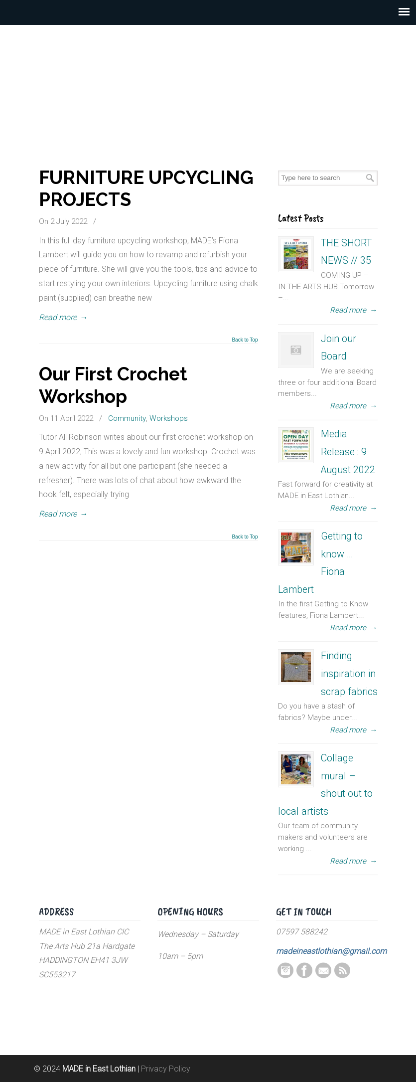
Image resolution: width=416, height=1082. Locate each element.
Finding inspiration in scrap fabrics (349, 673)
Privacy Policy (165, 1069)
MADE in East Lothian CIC (208, 80)
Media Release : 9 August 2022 (348, 451)
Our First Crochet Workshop (113, 385)
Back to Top (245, 340)
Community (127, 418)
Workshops (168, 418)
